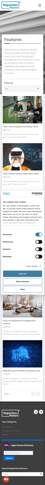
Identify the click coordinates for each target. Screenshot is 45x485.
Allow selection (22, 282)
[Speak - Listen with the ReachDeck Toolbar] (6, 479)
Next (38, 393)
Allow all (22, 274)
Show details (32, 266)
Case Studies (7, 427)
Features (5, 434)
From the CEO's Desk (11, 431)
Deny (22, 289)
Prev (33, 393)
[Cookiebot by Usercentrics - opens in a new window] (32, 193)
